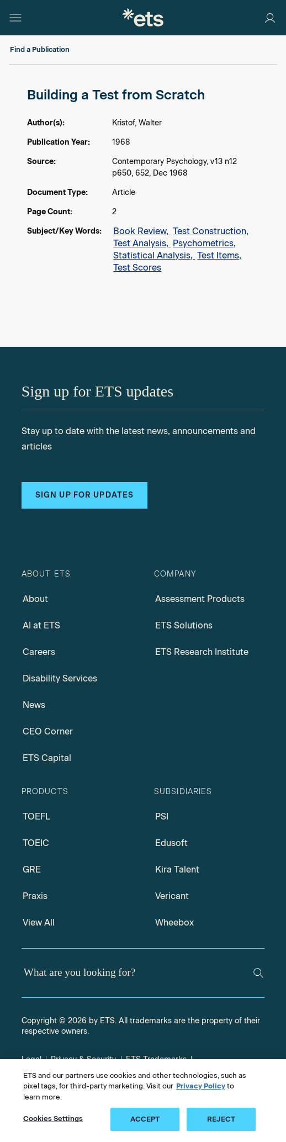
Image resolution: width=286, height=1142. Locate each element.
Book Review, (142, 231)
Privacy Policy (200, 1086)
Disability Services (60, 678)
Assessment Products (200, 599)
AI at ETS (41, 625)
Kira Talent (177, 869)
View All (39, 922)
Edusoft (171, 843)
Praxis (35, 896)
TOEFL (36, 816)
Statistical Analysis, (154, 255)
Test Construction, (210, 231)
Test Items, (219, 255)
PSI (161, 816)
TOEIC (36, 843)
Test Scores (137, 267)
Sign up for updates (84, 495)
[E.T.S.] (143, 17)
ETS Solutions (184, 625)
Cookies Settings (53, 1118)
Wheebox (174, 922)
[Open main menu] (15, 17)
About (35, 599)
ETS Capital (47, 758)
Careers (39, 652)
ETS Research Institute (201, 652)
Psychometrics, (204, 243)
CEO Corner (48, 731)
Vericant (172, 896)
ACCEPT (145, 1119)
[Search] (258, 973)
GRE (32, 869)
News (34, 705)
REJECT (221, 1119)
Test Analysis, (142, 243)
